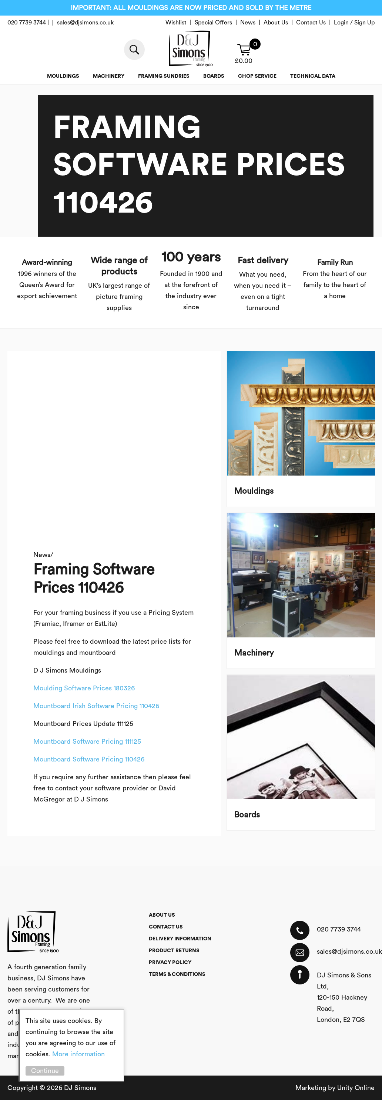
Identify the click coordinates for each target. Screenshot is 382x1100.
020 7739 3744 (339, 929)
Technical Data (312, 76)
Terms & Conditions (177, 974)
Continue (45, 1070)
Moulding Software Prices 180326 (84, 688)
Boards (213, 76)
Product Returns (174, 950)
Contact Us (311, 23)
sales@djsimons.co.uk (346, 951)
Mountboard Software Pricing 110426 (88, 759)
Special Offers (213, 23)
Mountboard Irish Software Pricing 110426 (96, 706)
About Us (276, 23)
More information (78, 1054)
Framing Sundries (164, 76)
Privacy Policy (170, 962)
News (247, 23)
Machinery (108, 76)
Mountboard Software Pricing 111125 (87, 741)
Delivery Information (180, 938)
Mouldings (63, 76)
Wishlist (176, 23)
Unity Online (356, 1087)
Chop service (257, 76)
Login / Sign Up (354, 23)
